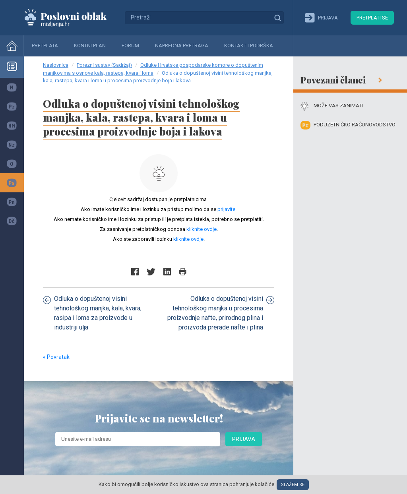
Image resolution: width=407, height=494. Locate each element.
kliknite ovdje (201, 229)
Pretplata (45, 45)
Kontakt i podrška (248, 45)
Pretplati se (372, 18)
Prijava (243, 439)
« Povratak (56, 357)
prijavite (226, 209)
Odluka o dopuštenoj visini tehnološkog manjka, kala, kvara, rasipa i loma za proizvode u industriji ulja (92, 313)
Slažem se (292, 484)
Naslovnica (55, 65)
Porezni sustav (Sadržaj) (104, 65)
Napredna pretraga (181, 45)
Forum (130, 45)
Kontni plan (90, 45)
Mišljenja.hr (71, 17)
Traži (277, 17)
